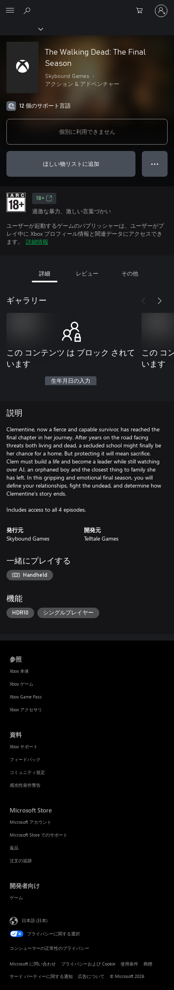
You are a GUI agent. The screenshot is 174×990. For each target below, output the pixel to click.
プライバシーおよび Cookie (88, 963)
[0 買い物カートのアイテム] (141, 10)
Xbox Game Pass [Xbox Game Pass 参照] (26, 696)
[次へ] (159, 300)
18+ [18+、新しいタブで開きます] (44, 198)
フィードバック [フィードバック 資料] (25, 759)
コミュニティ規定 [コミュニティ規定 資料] (27, 772)
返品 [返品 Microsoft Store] (14, 847)
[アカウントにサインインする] (161, 10)
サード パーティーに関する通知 (41, 976)
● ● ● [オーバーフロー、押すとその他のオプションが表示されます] (155, 163)
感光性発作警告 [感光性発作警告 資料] (25, 785)
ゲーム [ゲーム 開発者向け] (16, 897)
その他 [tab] (129, 273)
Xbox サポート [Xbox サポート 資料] (24, 746)
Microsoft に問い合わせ (33, 963)
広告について (91, 976)
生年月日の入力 (70, 381)
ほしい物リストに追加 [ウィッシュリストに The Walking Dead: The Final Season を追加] (71, 163)
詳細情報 (37, 241)
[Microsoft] (86, 6)
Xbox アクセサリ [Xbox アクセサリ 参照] (26, 709)
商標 (147, 963)
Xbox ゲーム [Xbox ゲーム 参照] (21, 683)
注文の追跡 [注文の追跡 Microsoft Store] (21, 860)
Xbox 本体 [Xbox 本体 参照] (19, 671)
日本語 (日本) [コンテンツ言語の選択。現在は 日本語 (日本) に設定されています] (34, 920)
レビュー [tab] (87, 273)
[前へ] (143, 300)
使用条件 (129, 963)
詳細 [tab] (44, 273)
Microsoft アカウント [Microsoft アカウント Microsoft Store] (30, 822)
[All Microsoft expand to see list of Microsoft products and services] (10, 10)
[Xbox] (21, 28)
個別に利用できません (87, 131)
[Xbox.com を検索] (28, 10)
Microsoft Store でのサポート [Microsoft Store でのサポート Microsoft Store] (39, 834)
